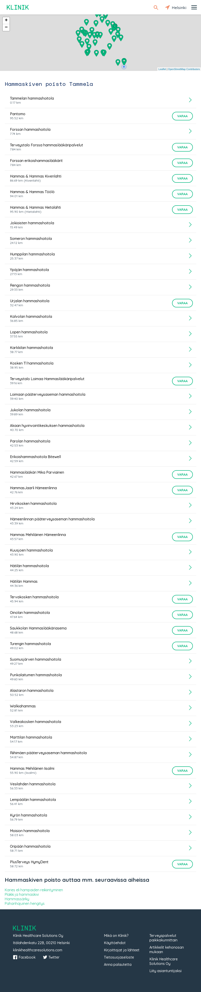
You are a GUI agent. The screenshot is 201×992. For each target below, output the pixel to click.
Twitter (51, 957)
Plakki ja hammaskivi (22, 894)
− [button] (6, 27)
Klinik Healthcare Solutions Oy (163, 961)
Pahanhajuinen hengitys (25, 903)
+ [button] (6, 20)
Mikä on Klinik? (116, 935)
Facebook (24, 957)
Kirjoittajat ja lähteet (121, 950)
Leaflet (162, 69)
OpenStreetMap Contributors (184, 69)
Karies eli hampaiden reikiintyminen (34, 890)
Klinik (18, 7)
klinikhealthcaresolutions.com (37, 950)
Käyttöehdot (115, 943)
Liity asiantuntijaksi (165, 971)
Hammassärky (17, 899)
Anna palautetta (118, 964)
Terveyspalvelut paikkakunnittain (163, 937)
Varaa (182, 116)
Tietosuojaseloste (119, 957)
